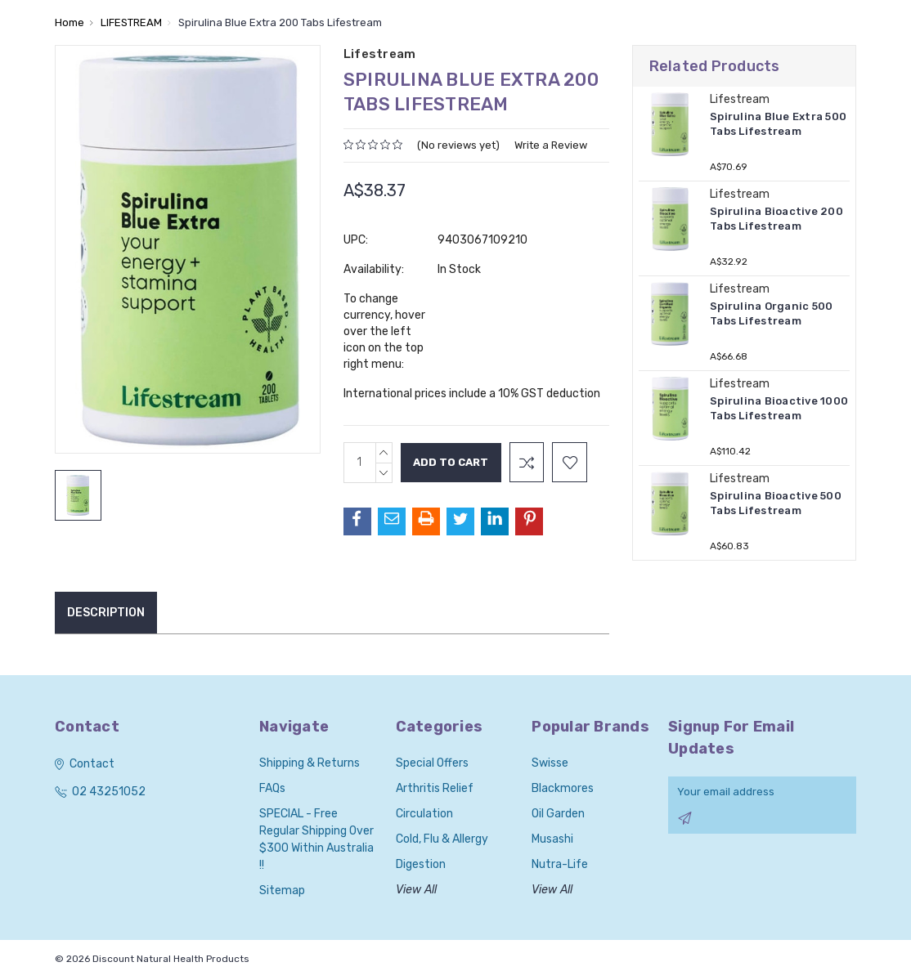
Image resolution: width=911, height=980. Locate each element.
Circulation (424, 814)
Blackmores (563, 788)
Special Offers (432, 763)
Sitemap (282, 890)
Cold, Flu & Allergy (442, 839)
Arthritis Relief (434, 788)
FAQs (272, 788)
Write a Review (550, 145)
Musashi (552, 839)
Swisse (550, 763)
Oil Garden (558, 814)
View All (416, 890)
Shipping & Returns (309, 763)
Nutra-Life (560, 864)
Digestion (421, 864)
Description (106, 613)
